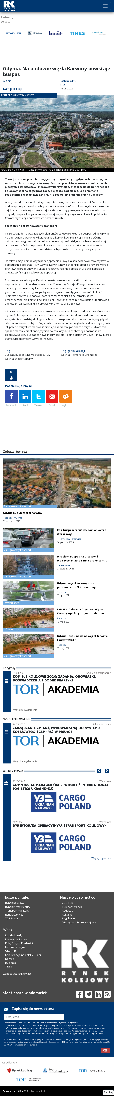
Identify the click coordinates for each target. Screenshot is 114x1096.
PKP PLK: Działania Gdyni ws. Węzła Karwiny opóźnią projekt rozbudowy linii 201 (81, 613)
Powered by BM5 (38, 1091)
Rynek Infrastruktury (17, 907)
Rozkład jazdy (13, 935)
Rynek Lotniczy (14, 914)
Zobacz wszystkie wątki (17, 973)
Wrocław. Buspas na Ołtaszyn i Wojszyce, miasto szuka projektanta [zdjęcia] (81, 560)
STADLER (10, 951)
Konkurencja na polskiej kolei (23, 955)
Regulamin (68, 918)
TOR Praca (11, 918)
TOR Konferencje (72, 907)
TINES (8, 966)
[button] (99, 777)
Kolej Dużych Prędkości (19, 943)
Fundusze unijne (15, 947)
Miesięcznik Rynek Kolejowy (79, 922)
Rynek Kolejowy (14, 903)
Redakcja (67, 910)
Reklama (67, 914)
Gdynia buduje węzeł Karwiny (22, 513)
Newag (9, 958)
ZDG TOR (67, 903)
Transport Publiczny (17, 910)
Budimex (10, 962)
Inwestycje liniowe (16, 939)
